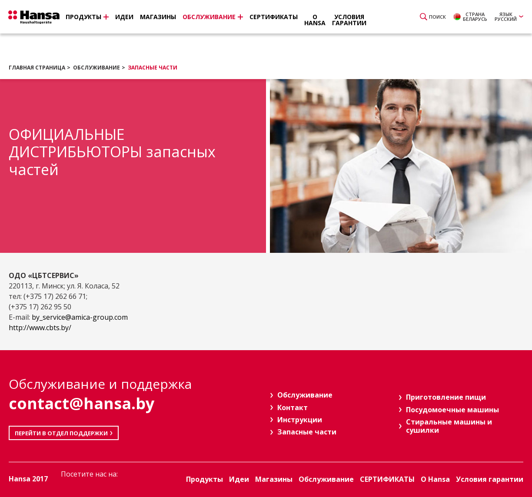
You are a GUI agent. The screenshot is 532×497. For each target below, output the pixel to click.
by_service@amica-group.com (80, 317)
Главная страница (37, 67)
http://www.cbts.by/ (40, 327)
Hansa (37, 17)
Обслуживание (96, 67)
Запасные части (152, 67)
